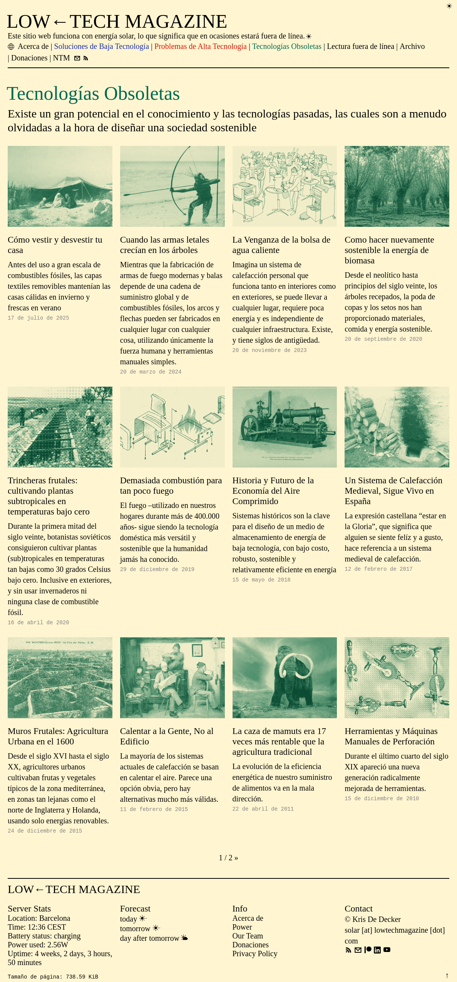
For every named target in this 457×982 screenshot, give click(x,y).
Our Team (248, 939)
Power (242, 930)
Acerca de (248, 921)
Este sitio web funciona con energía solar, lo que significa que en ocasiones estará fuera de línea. (160, 36)
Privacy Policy (255, 957)
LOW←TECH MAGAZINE (117, 21)
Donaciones (251, 948)
